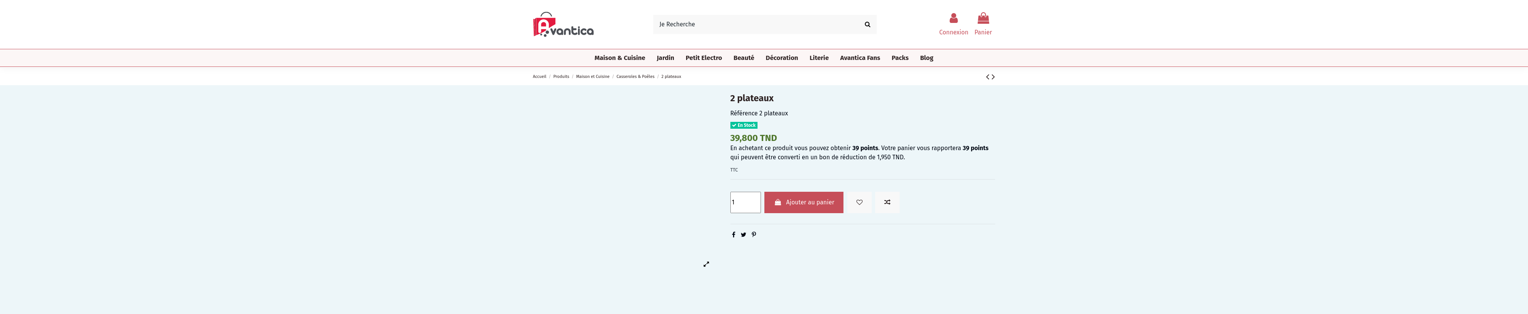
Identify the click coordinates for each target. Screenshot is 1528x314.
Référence (744, 113)
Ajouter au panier (804, 202)
